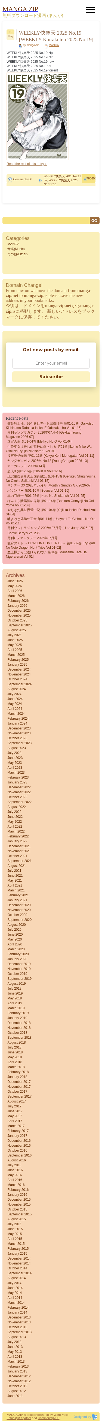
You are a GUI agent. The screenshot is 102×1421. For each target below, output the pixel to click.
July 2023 (14, 753)
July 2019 (14, 988)
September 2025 (19, 625)
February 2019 (18, 1013)
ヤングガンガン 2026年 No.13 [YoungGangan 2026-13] (47, 461)
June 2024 (15, 699)
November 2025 (18, 615)
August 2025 (16, 630)
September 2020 (19, 920)
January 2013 (17, 1371)
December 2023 (18, 728)
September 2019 (19, 979)
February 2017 (18, 1131)
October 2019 (17, 974)
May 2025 (14, 645)
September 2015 (19, 1214)
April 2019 (14, 1003)
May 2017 (14, 1116)
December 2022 (18, 787)
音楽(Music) (15, 249)
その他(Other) (17, 254)
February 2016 (18, 1190)
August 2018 (16, 1042)
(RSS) (20, 1418)
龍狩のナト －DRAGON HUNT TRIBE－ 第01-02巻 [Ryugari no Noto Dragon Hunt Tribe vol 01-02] (50, 545)
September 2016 (19, 1155)
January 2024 (17, 723)
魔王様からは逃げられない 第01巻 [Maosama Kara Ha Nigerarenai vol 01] (46, 554)
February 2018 (18, 1072)
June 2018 (15, 1052)
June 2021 (15, 876)
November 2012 (18, 1381)
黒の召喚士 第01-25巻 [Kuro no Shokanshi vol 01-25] (46, 496)
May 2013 (14, 1352)
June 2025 (15, 640)
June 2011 (15, 1396)
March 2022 (15, 831)
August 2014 (16, 1278)
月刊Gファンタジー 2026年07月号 (32, 538)
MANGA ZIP (15, 1414)
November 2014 (18, 1263)
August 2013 (16, 1337)
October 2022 (17, 797)
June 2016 (15, 1170)
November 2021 (18, 851)
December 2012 (18, 1376)
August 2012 (16, 1391)
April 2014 (14, 1298)
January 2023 (17, 782)
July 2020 (14, 930)
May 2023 (14, 763)
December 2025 (18, 610)
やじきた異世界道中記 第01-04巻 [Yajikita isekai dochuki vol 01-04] (50, 512)
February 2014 (18, 1307)
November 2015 (18, 1204)
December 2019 (18, 964)
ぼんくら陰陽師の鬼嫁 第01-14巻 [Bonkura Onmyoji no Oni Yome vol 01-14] (50, 503)
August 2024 (16, 689)
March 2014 (15, 1303)
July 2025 (14, 635)
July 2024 (14, 694)
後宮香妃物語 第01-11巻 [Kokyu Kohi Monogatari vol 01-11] (50, 456)
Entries (11, 1418)
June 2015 (15, 1229)
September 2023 (19, 743)
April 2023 (14, 768)
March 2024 (15, 714)
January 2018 (17, 1077)
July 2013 (14, 1342)
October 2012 (17, 1386)
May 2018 (14, 1057)
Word (57, 1414)
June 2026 (15, 581)
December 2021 (18, 846)
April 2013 (14, 1357)
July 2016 (14, 1165)
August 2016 (16, 1160)
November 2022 (18, 792)
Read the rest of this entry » (27, 164)
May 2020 (14, 939)
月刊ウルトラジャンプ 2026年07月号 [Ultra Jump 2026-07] (50, 528)
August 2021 (16, 866)
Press (64, 1414)
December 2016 (18, 1141)
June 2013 (15, 1347)
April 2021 (14, 885)
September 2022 (19, 802)
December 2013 (18, 1317)
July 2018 (14, 1047)
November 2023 (18, 733)
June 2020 (15, 934)
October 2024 (17, 679)
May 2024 (14, 704)
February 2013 (18, 1366)
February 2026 (18, 601)
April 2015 (14, 1239)
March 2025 (15, 655)
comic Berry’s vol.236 (23, 533)
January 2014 (17, 1312)
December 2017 (18, 1082)
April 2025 (14, 650)
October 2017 (17, 1091)
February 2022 (18, 836)
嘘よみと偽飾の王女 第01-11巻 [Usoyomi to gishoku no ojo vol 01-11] (50, 521)
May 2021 (14, 880)
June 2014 (15, 1288)
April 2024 (14, 709)
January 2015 (17, 1253)
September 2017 (19, 1096)
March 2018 (15, 1067)
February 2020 (18, 954)
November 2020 (18, 910)
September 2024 (19, 684)
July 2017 (14, 1106)
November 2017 (18, 1087)
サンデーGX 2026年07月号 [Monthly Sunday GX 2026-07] (49, 485)
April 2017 (14, 1121)
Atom (27, 1418)
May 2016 (14, 1175)
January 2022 (17, 841)
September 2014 (19, 1273)
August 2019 (16, 984)
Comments (45, 1418)
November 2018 (18, 1028)
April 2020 (14, 944)
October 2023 (17, 738)
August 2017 (16, 1101)
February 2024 (18, 718)
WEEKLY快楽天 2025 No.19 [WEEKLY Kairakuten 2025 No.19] (56, 36)
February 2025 (18, 660)
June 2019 (15, 993)
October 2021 (17, 856)
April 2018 (14, 1062)
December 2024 (18, 669)
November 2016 (18, 1145)
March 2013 (15, 1361)
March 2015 (15, 1244)
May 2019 (14, 998)
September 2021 (19, 861)
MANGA (54, 45)
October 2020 (17, 915)
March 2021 (15, 890)
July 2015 (14, 1224)
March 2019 (15, 1008)
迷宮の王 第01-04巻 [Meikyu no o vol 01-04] (39, 441)
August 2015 (16, 1219)
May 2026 (14, 586)
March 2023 (15, 772)
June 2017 (15, 1111)
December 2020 (18, 905)
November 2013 (18, 1322)
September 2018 (19, 1038)
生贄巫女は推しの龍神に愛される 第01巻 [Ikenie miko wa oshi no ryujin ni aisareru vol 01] (48, 449)
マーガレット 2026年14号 (26, 466)
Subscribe (51, 376)
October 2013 (17, 1327)
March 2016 (15, 1185)
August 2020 (16, 925)
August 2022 (16, 807)
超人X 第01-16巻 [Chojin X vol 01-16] (34, 471)
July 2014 (14, 1283)
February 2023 (18, 777)
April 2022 (14, 826)
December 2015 (18, 1199)
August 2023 (16, 748)
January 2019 (17, 1018)
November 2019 (18, 969)
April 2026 (14, 591)
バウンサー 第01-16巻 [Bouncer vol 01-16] (38, 490)
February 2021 (18, 895)
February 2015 (18, 1249)
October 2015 (17, 1209)
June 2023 (15, 758)
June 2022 (15, 817)
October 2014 (17, 1268)
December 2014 (18, 1258)
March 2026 (15, 596)
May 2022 (14, 822)
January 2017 (17, 1136)
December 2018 (18, 1023)
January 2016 (17, 1195)
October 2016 (17, 1150)
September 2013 (19, 1332)
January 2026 (17, 606)
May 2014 (14, 1293)
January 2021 (17, 900)
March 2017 (15, 1126)
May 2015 (14, 1234)
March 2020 (15, 949)
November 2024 (18, 674)
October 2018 (17, 1033)
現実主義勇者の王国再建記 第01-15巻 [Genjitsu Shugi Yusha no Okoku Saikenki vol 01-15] (50, 478)
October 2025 (17, 620)
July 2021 (14, 871)
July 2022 (14, 812)
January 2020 (17, 959)
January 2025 (17, 664)
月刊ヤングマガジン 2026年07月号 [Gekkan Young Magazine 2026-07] (43, 435)
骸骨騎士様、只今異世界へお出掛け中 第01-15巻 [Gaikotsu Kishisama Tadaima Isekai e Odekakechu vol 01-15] (49, 426)
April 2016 (14, 1180)
